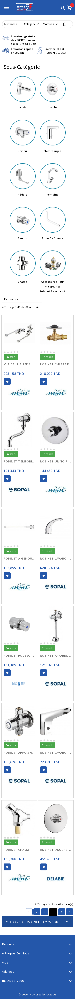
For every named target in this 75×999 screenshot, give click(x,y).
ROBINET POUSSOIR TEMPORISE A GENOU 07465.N (19, 655)
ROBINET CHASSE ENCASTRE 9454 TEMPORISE (55, 364)
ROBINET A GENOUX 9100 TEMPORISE (19, 558)
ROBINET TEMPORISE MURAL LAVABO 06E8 (19, 461)
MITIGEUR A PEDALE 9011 (19, 364)
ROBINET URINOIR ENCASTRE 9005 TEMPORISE (55, 461)
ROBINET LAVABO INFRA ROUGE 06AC (55, 558)
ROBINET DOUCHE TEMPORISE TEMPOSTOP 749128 (55, 850)
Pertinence (22, 299)
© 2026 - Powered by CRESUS (38, 994)
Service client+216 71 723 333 (55, 50)
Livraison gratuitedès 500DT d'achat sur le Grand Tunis (23, 40)
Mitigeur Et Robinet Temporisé (32, 922)
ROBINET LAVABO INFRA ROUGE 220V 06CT (55, 753)
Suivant (69, 911)
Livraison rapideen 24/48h (22, 50)
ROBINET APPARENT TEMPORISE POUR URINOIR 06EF (55, 655)
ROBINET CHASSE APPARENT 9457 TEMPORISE (19, 850)
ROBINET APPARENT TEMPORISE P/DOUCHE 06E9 (19, 753)
